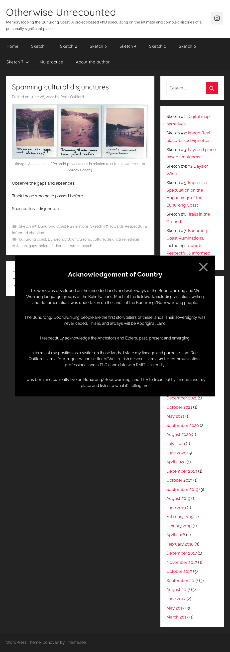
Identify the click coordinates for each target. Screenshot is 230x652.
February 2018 (180, 544)
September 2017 (182, 580)
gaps (33, 246)
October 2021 (179, 407)
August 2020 (178, 434)
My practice (51, 61)
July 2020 (175, 443)
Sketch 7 (17, 61)
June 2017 (176, 598)
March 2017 (177, 617)
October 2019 (179, 480)
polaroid (46, 246)
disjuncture (116, 239)
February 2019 (180, 516)
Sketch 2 (68, 46)
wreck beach (81, 246)
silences (61, 246)
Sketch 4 (127, 46)
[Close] (203, 267)
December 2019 (181, 471)
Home (12, 46)
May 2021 (175, 416)
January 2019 (179, 525)
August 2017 (178, 589)
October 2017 (179, 571)
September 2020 (182, 425)
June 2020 (176, 452)
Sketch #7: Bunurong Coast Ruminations (54, 226)
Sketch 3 (98, 46)
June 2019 (176, 507)
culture (99, 239)
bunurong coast (32, 239)
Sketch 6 (187, 46)
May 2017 (175, 608)
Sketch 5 (157, 46)
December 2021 (181, 397)
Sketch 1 (39, 46)
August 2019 (178, 498)
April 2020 (176, 461)
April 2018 (175, 534)
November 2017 (181, 562)
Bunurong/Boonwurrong (69, 239)
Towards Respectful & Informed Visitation (188, 253)
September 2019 (182, 489)
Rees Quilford (72, 97)
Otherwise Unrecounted (61, 12)
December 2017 (181, 553)
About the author (93, 61)
